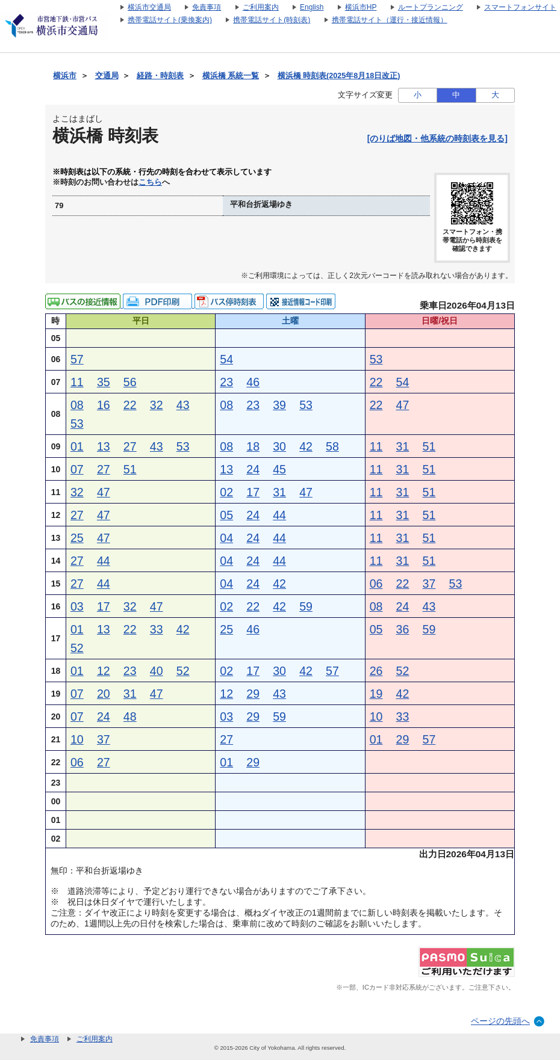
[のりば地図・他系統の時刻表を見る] (437, 138)
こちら (150, 182)
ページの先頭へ (500, 1021)
